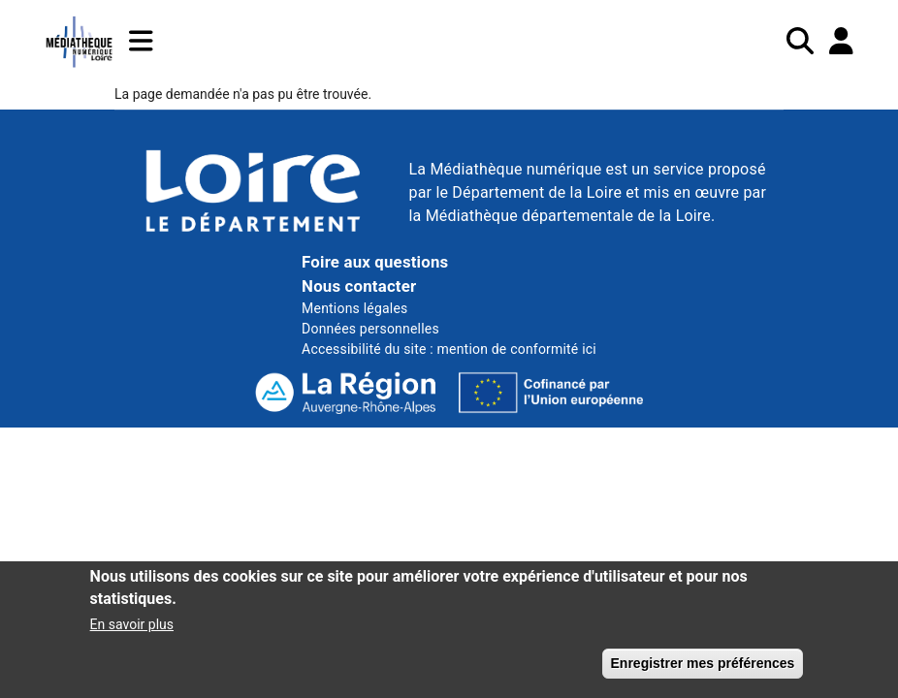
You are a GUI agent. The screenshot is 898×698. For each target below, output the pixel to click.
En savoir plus (132, 632)
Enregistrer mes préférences (703, 671)
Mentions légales (354, 308)
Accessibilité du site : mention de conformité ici (449, 349)
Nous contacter (359, 286)
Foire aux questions (375, 261)
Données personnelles (370, 328)
